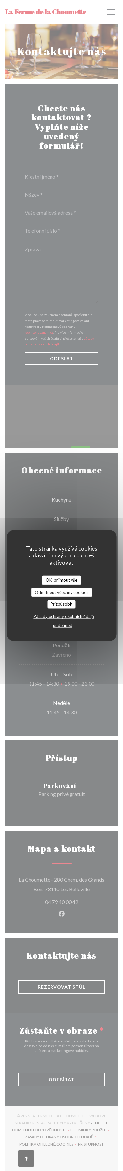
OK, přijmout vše (61, 580)
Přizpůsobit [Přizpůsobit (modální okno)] (61, 604)
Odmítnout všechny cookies (61, 592)
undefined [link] (62, 625)
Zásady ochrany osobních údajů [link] (63, 616)
